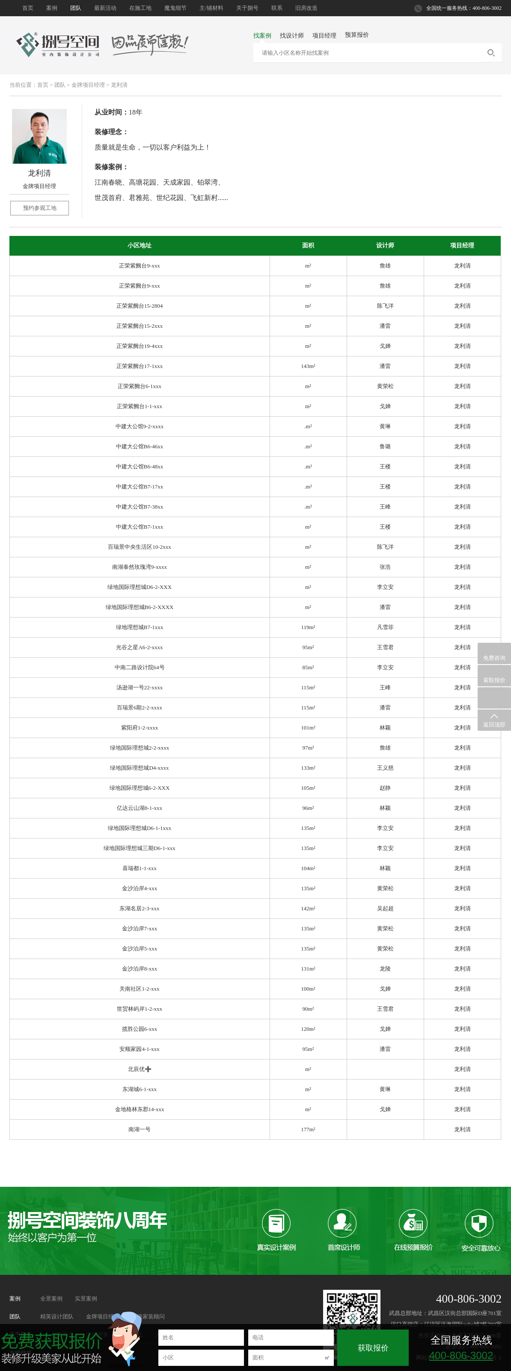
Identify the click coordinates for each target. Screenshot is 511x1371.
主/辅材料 (211, 8)
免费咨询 (494, 654)
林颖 (385, 727)
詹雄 (385, 265)
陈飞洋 (385, 306)
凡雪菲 (385, 627)
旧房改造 (306, 8)
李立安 (385, 587)
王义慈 (385, 768)
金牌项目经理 (88, 85)
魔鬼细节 (175, 8)
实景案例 (86, 1298)
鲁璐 (385, 446)
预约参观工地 (39, 208)
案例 (51, 8)
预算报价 (357, 35)
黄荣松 (385, 386)
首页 (27, 8)
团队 (75, 8)
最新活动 (105, 8)
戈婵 (385, 346)
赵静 (385, 788)
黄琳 (385, 426)
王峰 (385, 506)
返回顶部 (494, 720)
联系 (276, 8)
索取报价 (494, 675)
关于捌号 (247, 8)
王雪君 (385, 647)
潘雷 (385, 326)
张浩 (385, 567)
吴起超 (385, 908)
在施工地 (140, 8)
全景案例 (51, 1298)
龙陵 (385, 968)
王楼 (385, 466)
